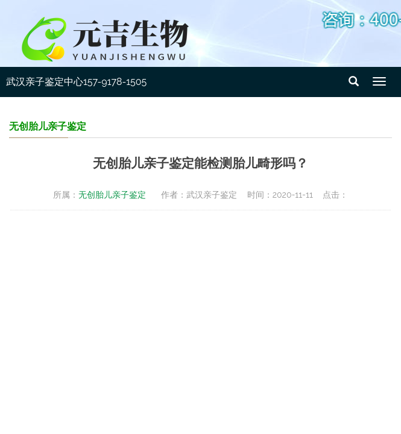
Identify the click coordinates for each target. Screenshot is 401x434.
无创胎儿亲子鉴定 (112, 195)
